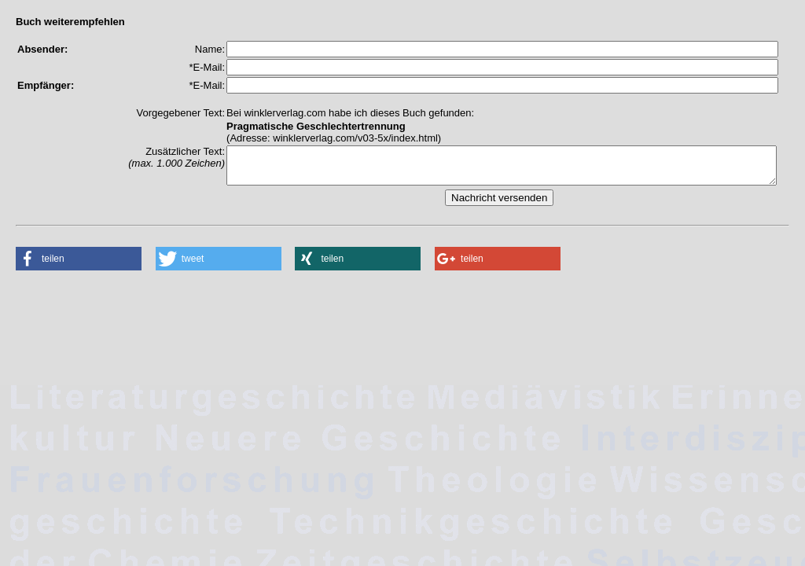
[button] (79, 265)
